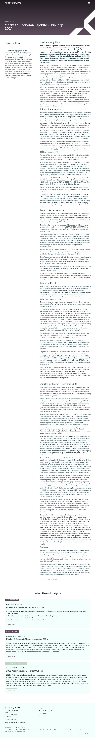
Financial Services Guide (47, 711)
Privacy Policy (43, 713)
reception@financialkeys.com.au (15, 722)
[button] (87, 3)
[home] (13, 3)
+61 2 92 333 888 (10, 720)
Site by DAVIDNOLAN (84, 734)
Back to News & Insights (51, 579)
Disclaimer (42, 716)
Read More (11, 625)
